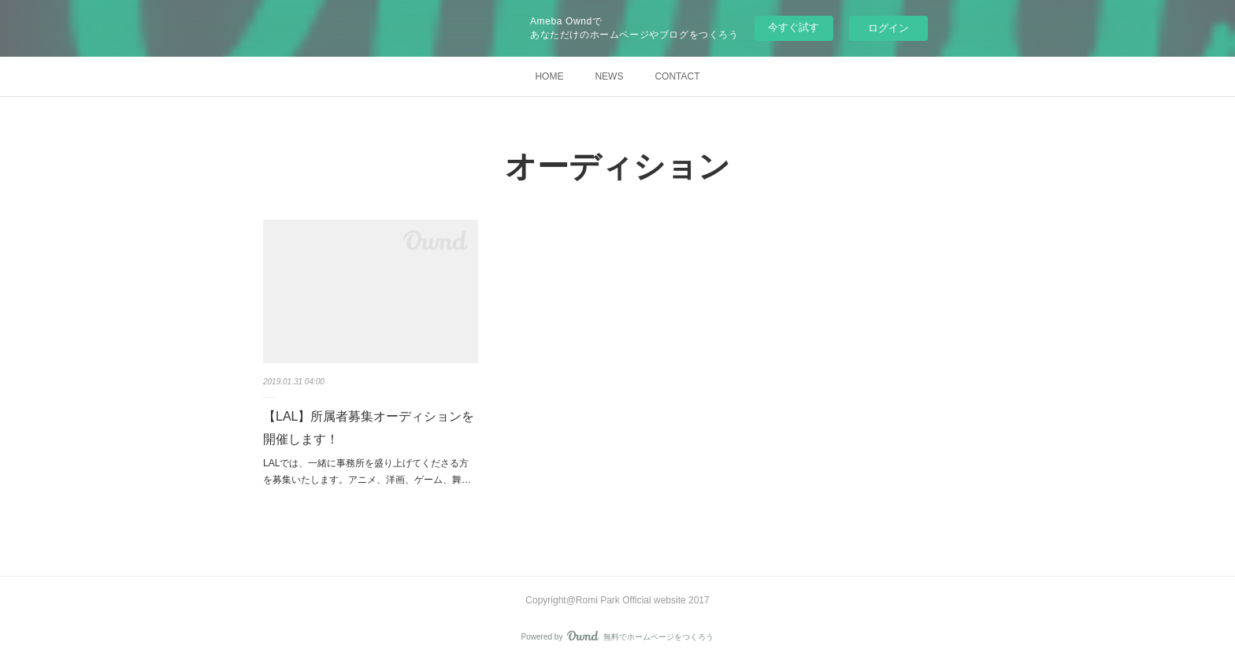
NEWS (609, 76)
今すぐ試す (793, 27)
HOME (549, 76)
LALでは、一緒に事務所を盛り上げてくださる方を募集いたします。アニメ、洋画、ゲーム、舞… (367, 472)
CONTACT (677, 76)
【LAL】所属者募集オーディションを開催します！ (368, 428)
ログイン (888, 28)
